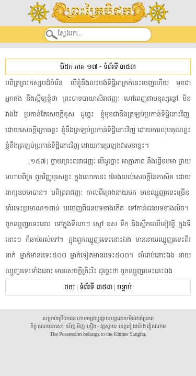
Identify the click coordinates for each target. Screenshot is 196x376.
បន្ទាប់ (124, 287)
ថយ (69, 287)
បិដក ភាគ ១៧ (78, 66)
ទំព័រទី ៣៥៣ (119, 66)
